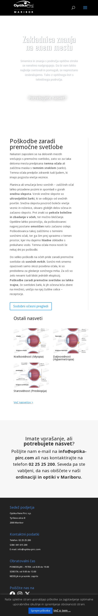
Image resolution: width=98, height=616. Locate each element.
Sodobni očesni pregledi (30, 306)
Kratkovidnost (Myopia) (29, 356)
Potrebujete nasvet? (47, 98)
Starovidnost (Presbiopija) (30, 391)
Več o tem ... (62, 610)
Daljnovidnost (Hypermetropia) (63, 358)
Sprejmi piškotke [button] (40, 610)
